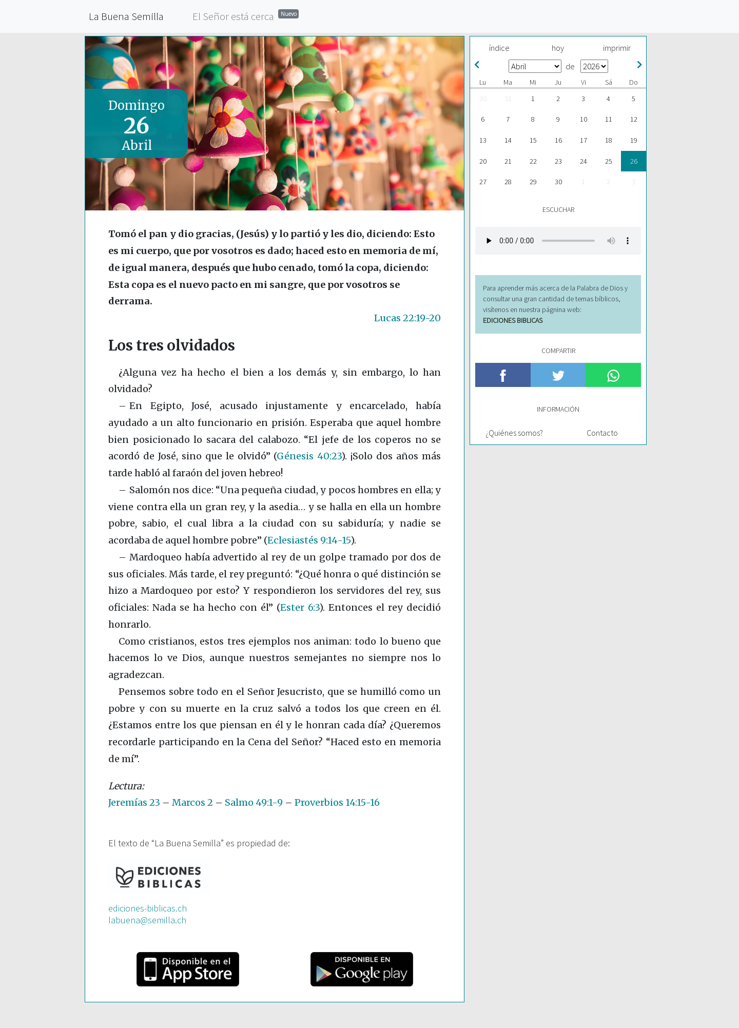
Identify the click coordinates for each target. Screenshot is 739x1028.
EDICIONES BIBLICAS (512, 320)
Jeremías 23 (134, 802)
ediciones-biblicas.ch (147, 908)
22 (533, 161)
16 (558, 140)
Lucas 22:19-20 (407, 318)
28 (508, 181)
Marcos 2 (192, 802)
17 (583, 140)
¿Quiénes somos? (514, 433)
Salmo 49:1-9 (254, 802)
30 (483, 98)
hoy (558, 48)
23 (558, 161)
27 (483, 181)
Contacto (602, 433)
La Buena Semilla (126, 16)
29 (533, 181)
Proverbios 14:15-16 (337, 802)
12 (633, 119)
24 (583, 161)
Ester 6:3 (299, 607)
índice (499, 48)
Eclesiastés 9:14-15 (309, 540)
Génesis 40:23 (309, 456)
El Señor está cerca (245, 15)
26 (633, 161)
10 (583, 119)
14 (508, 140)
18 (608, 140)
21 (508, 161)
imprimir (617, 48)
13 (483, 140)
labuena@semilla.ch (147, 920)
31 (508, 98)
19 (633, 140)
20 (483, 161)
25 (608, 161)
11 (608, 119)
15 (533, 140)
